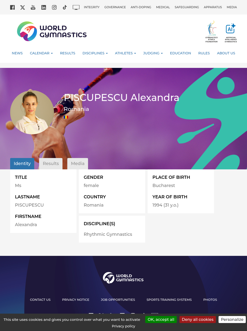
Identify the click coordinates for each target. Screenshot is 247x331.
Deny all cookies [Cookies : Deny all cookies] (197, 319)
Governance (115, 7)
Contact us (40, 300)
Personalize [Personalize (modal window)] (232, 319)
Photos (210, 300)
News (17, 53)
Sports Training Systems (169, 300)
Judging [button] (153, 53)
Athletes (125, 53)
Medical (163, 7)
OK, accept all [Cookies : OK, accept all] (161, 319)
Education (180, 53)
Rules (204, 53)
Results (67, 53)
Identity (22, 163)
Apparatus (213, 7)
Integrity (92, 7)
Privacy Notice (75, 300)
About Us (226, 53)
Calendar (41, 53)
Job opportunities (118, 300)
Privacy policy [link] (123, 326)
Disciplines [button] (95, 53)
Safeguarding (187, 7)
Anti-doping (141, 7)
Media (232, 7)
